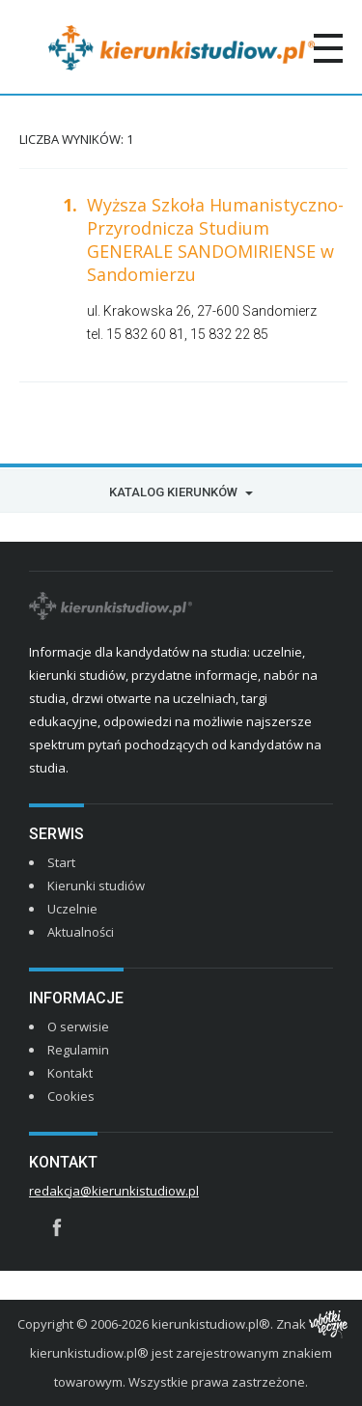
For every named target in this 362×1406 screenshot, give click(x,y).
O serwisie (78, 1026)
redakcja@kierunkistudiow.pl (114, 1190)
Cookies (71, 1096)
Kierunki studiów (96, 885)
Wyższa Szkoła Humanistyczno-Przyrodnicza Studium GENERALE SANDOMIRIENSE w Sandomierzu (215, 239)
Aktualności (80, 932)
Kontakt (70, 1073)
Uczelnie (72, 908)
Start (61, 862)
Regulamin (78, 1049)
